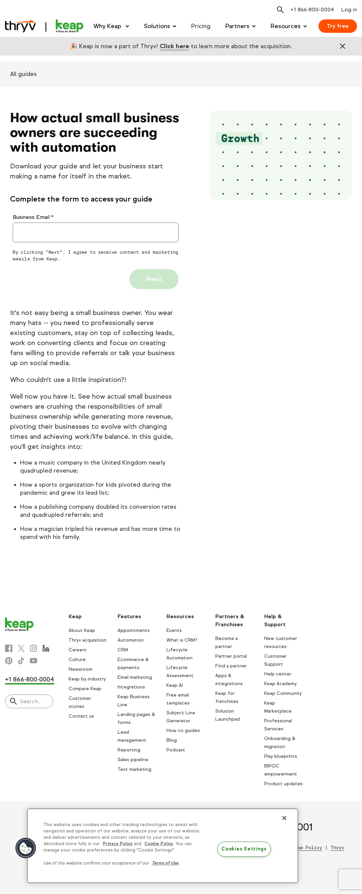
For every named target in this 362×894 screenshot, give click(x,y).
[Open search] (280, 9)
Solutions (157, 26)
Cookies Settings (244, 849)
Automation (131, 640)
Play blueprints (280, 756)
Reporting (129, 750)
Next (154, 279)
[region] (162, 845)
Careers (77, 650)
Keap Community (283, 693)
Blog (171, 740)
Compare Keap (85, 689)
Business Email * (33, 217)
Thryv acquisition (87, 640)
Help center (277, 674)
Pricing (200, 26)
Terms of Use (165, 863)
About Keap (82, 630)
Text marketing (134, 769)
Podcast (175, 750)
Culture (77, 659)
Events (174, 630)
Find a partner (231, 666)
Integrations (131, 687)
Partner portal (231, 656)
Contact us (81, 716)
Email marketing (135, 677)
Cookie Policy (158, 843)
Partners (237, 26)
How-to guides (183, 730)
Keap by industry (87, 679)
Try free (338, 26)
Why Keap (108, 26)
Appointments (134, 630)
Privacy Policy (118, 843)
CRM (123, 650)
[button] (26, 848)
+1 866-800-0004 (29, 679)
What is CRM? (181, 640)
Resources (286, 26)
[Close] (284, 818)
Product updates (283, 784)
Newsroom (80, 669)
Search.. (30, 701)
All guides (23, 74)
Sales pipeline (133, 759)
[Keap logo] (44, 26)
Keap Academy (280, 683)
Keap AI (174, 685)
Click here (174, 46)
